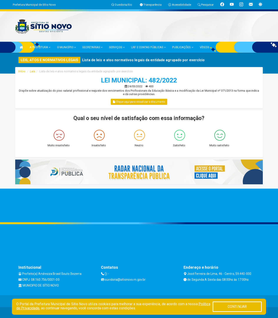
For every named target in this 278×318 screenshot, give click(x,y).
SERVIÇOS (117, 47)
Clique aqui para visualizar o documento (139, 101)
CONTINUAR (237, 307)
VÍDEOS (205, 47)
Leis (32, 71)
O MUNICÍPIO (66, 47)
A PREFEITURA (40, 47)
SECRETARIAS (92, 47)
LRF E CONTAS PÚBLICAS (148, 47)
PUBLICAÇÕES (182, 47)
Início (21, 71)
